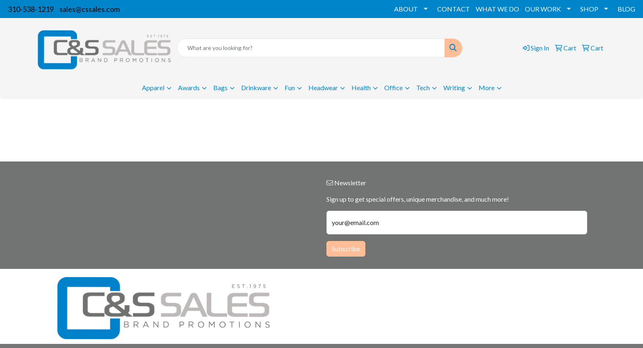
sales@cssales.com (89, 9)
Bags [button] (220, 87)
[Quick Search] (311, 48)
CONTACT (453, 9)
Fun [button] (290, 87)
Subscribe (346, 248)
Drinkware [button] (256, 87)
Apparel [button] (153, 87)
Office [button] (393, 87)
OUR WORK (543, 9)
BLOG (626, 9)
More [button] (487, 87)
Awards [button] (189, 87)
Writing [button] (454, 87)
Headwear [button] (323, 87)
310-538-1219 (31, 9)
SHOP (589, 9)
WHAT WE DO (497, 9)
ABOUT (406, 9)
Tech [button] (423, 87)
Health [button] (361, 87)
